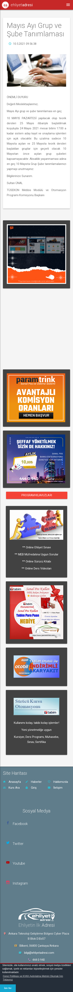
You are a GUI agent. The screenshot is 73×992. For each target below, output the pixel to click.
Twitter (18, 844)
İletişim (55, 787)
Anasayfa (12, 782)
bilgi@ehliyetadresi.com (39, 952)
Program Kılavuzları (36, 495)
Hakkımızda (58, 782)
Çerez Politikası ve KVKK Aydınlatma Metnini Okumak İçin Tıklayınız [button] (33, 978)
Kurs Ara (11, 787)
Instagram (20, 883)
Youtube (19, 863)
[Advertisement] (36, 329)
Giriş (31, 787)
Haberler (33, 782)
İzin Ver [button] (7, 988)
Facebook (20, 824)
